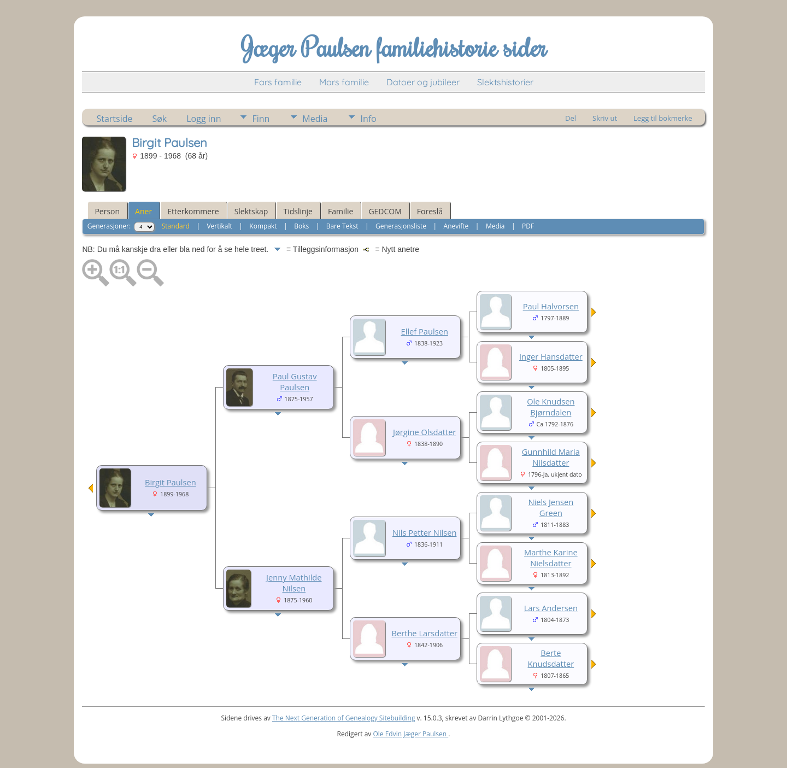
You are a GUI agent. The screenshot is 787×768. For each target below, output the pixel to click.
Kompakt (263, 226)
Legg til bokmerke (662, 118)
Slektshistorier (505, 82)
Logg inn (203, 119)
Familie (340, 211)
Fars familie (278, 82)
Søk (159, 119)
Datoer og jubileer (423, 82)
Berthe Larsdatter (424, 633)
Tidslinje (298, 211)
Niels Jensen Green (550, 507)
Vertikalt (219, 226)
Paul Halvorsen (551, 306)
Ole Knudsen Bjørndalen (550, 407)
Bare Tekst (342, 226)
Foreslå (430, 211)
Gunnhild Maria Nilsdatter (551, 457)
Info (368, 119)
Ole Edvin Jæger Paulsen (410, 733)
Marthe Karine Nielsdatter (551, 557)
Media (314, 119)
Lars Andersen (551, 607)
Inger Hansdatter (551, 356)
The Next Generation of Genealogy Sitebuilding (343, 718)
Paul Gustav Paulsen (295, 381)
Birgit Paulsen (170, 482)
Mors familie (344, 82)
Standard (176, 226)
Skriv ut (604, 118)
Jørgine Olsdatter (424, 431)
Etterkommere (193, 211)
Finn (260, 119)
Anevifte (456, 226)
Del (570, 118)
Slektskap (251, 211)
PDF (528, 226)
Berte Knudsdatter (551, 658)
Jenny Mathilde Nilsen (293, 583)
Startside (114, 119)
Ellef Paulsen (424, 331)
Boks (301, 226)
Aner (143, 211)
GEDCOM (384, 211)
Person (107, 211)
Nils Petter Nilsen (424, 532)
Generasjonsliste (400, 226)
